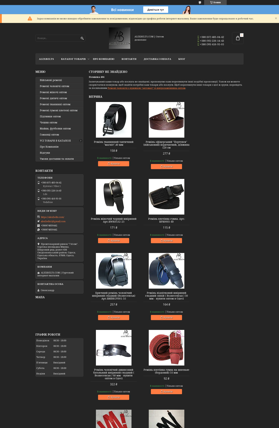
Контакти (129, 59)
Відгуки (45, 152)
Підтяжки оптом (50, 116)
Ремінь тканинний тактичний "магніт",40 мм (113, 143)
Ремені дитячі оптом (53, 98)
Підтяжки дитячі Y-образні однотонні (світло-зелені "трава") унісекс (166, 378)
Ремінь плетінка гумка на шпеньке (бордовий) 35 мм (166, 297)
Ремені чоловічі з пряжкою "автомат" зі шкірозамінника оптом (146, 88)
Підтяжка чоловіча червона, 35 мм (218, 295)
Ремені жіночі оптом (53, 92)
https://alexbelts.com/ (52, 217)
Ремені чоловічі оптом (54, 86)
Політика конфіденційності (183, 424)
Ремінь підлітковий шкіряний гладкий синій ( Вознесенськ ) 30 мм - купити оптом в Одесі (219, 221)
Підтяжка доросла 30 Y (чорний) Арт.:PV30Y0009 (113, 377)
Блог (181, 59)
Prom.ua (159, 421)
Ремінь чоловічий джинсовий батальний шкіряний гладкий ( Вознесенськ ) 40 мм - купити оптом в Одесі (113, 300)
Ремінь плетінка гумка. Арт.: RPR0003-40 (113, 220)
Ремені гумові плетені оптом (59, 110)
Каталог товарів (73, 59)
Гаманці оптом (49, 134)
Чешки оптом (48, 122)
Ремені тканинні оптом (55, 104)
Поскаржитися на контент (149, 424)
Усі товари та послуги (227, 411)
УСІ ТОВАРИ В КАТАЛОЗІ (55, 140)
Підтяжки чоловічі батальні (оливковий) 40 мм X (219, 377)
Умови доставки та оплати (57, 158)
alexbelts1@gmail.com (53, 221)
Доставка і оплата (157, 59)
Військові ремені (51, 80)
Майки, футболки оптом (55, 128)
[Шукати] (82, 38)
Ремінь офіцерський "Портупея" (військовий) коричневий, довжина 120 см (166, 144)
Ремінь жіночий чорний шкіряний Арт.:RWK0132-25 (219, 143)
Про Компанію (103, 59)
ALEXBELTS (46, 59)
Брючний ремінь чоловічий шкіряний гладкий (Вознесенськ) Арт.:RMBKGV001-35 (166, 221)
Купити (115, 163)
